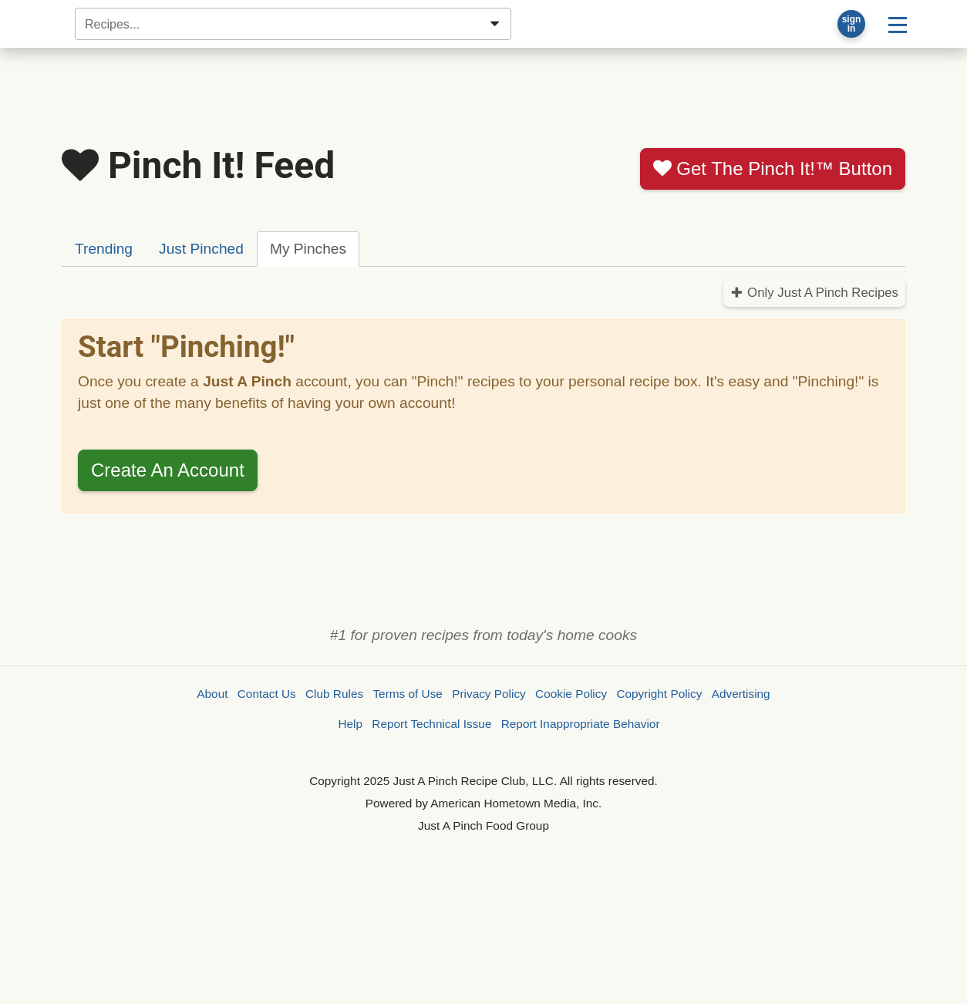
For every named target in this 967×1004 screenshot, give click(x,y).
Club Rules (334, 693)
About (212, 693)
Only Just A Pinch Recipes (814, 292)
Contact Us (267, 693)
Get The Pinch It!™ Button (772, 168)
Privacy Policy (489, 693)
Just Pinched (201, 249)
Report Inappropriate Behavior (580, 723)
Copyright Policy (659, 693)
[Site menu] (897, 24)
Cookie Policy (571, 693)
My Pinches (308, 249)
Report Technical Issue (431, 723)
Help (350, 723)
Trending (104, 249)
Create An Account (167, 470)
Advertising (741, 693)
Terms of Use (407, 693)
